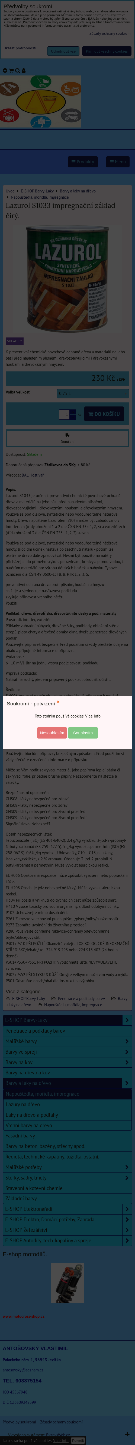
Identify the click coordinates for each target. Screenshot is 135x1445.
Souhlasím (83, 732)
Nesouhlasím (52, 732)
